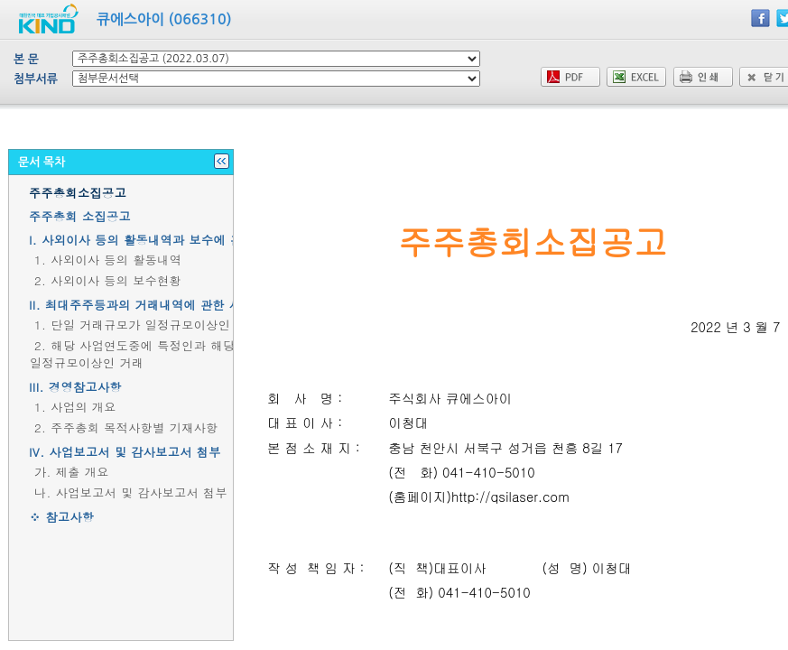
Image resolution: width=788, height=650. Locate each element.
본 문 (26, 59)
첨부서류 (36, 79)
